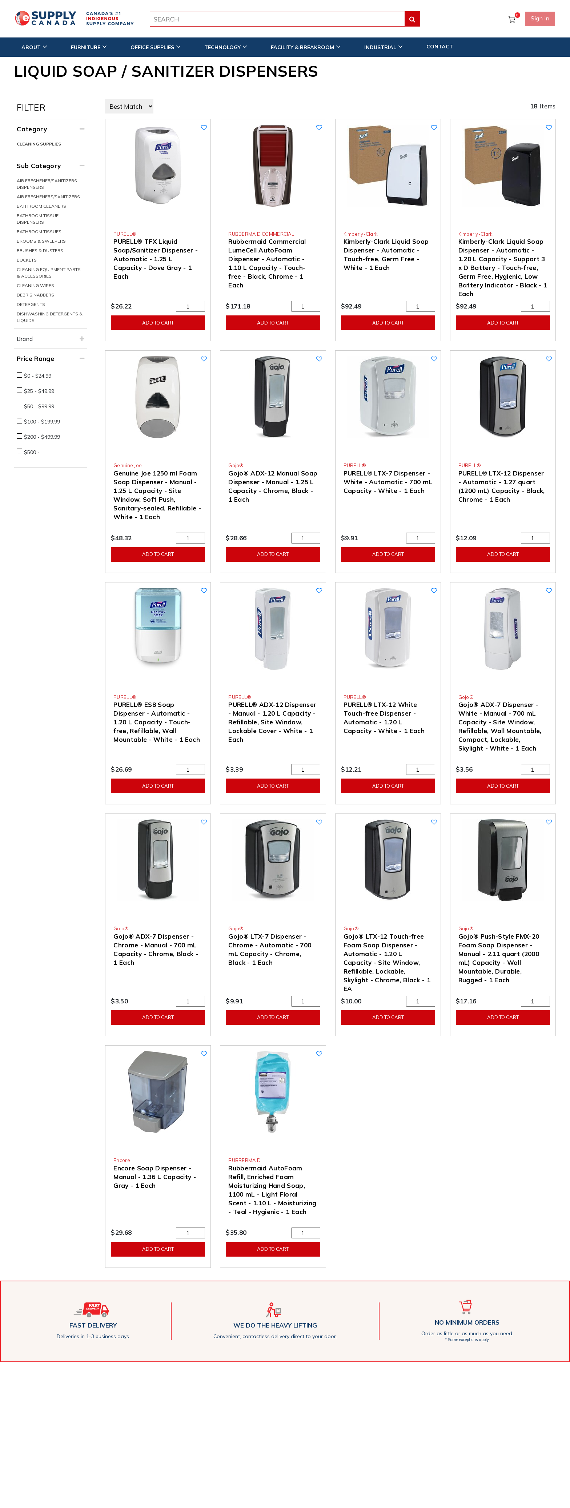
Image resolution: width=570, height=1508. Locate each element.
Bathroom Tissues (39, 231)
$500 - (32, 452)
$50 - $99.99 (39, 406)
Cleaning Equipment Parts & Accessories (49, 273)
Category (32, 129)
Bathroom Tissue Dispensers (38, 219)
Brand (25, 338)
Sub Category (39, 166)
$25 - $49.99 (39, 391)
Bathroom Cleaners (41, 206)
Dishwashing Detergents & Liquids (50, 317)
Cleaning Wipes (35, 285)
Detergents (31, 304)
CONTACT (439, 46)
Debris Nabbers (35, 295)
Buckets (27, 260)
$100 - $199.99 (42, 421)
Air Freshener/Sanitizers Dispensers (47, 184)
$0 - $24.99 (37, 376)
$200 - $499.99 (42, 437)
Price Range (35, 358)
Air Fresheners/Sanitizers (48, 196)
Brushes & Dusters (40, 250)
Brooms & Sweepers (41, 241)
